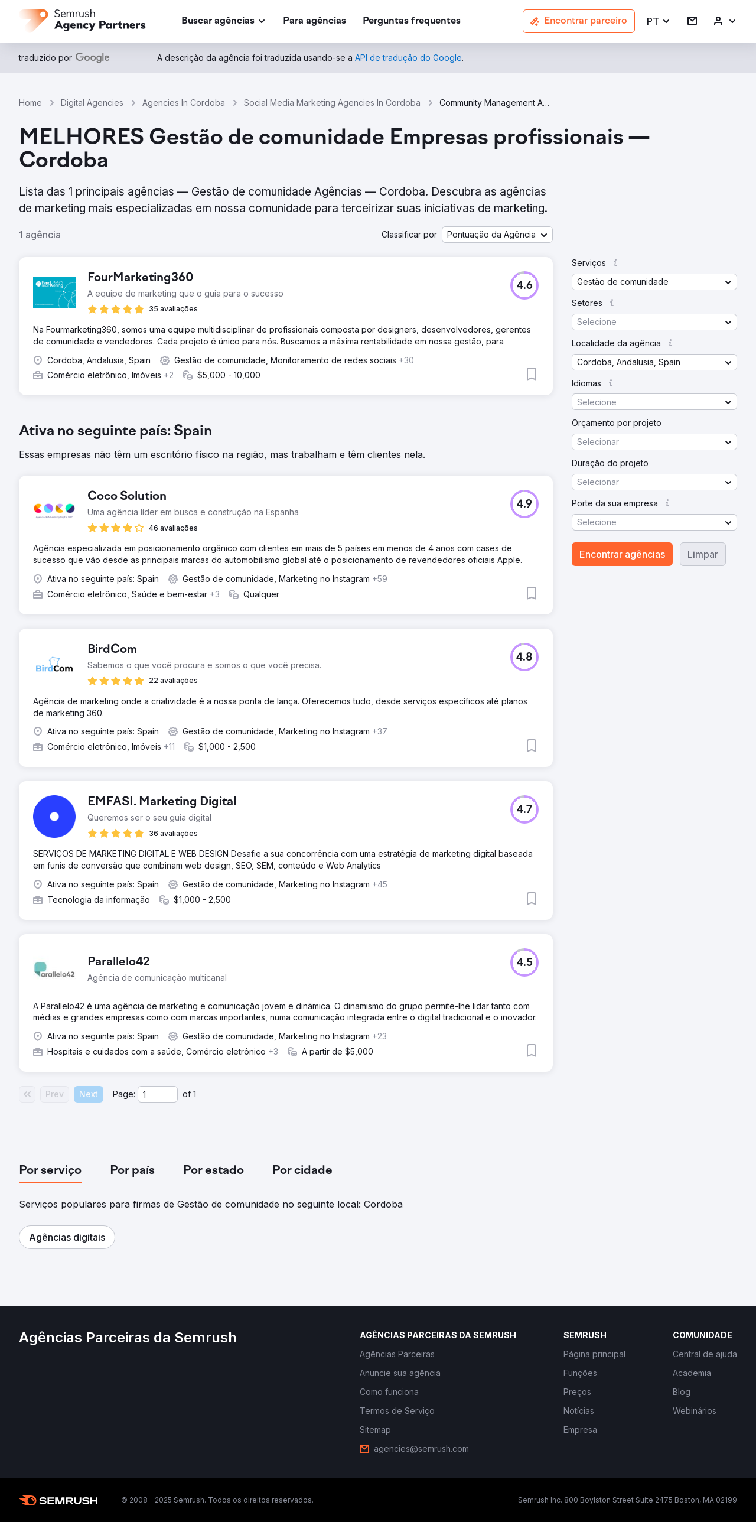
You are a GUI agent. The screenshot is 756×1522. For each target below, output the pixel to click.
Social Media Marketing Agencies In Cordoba (332, 102)
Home (30, 102)
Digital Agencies (92, 102)
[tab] (50, 1171)
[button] (659, 21)
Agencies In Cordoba (183, 102)
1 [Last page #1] (194, 1094)
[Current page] (157, 1094)
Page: (124, 1094)
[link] (314, 21)
